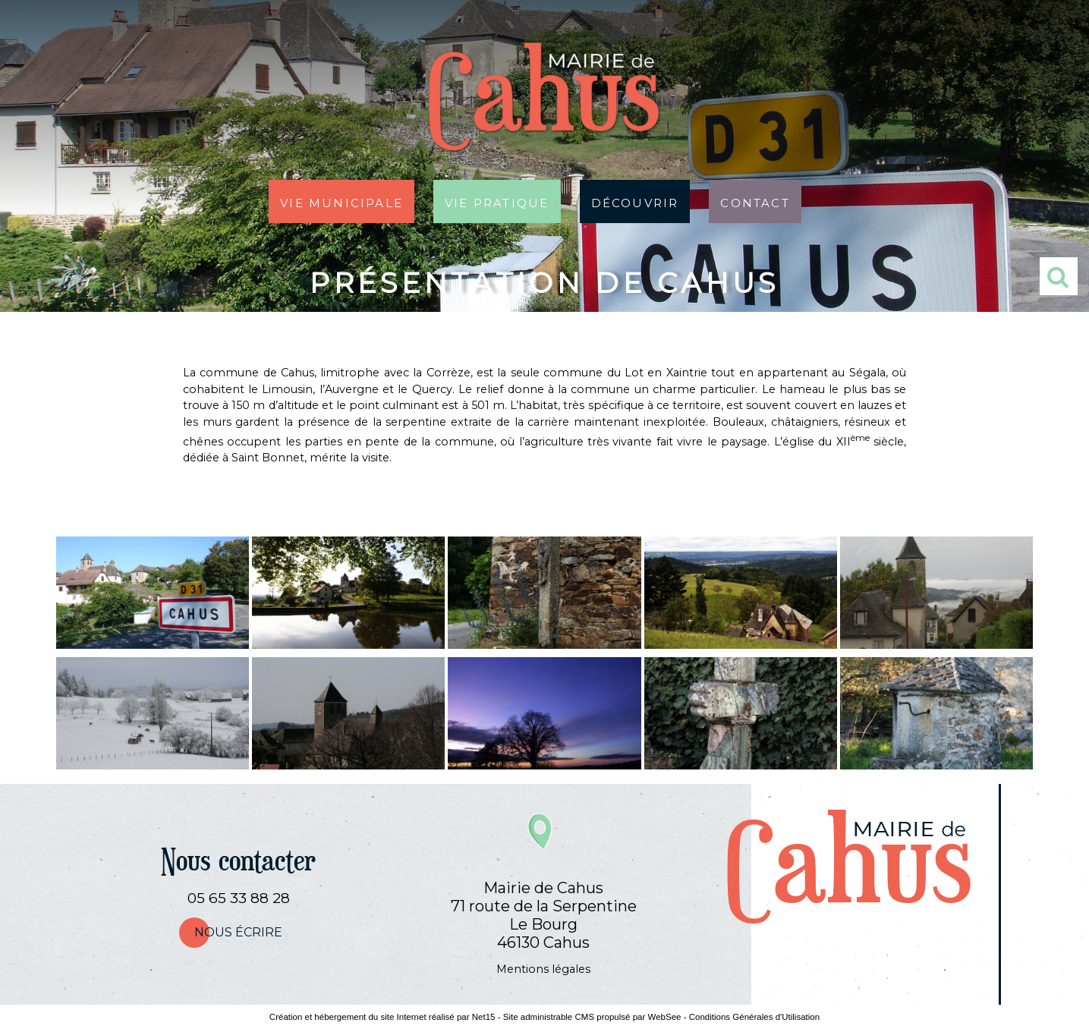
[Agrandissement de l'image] (152, 645)
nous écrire (238, 932)
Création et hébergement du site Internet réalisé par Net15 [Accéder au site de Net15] (382, 1016)
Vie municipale (341, 201)
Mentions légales (543, 969)
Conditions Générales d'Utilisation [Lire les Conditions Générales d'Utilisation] (754, 1016)
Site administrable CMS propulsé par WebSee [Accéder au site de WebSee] (592, 1016)
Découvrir (635, 201)
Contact (754, 201)
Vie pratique (497, 201)
